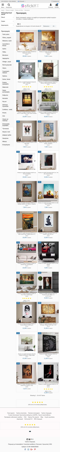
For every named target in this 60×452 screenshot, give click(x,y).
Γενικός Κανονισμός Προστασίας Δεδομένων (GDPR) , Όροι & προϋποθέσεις (29, 415)
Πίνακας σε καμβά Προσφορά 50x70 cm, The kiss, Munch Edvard (48, 173)
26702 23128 (48, 296)
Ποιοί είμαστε (11, 413)
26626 (48, 175)
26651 (26, 235)
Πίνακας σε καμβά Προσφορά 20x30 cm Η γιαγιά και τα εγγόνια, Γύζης (26, 385)
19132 (26, 114)
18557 (48, 84)
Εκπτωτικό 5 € (28, 419)
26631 (26, 205)
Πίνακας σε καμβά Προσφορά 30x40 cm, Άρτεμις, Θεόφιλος (48, 143)
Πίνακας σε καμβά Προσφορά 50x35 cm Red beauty (48, 264)
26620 (48, 145)
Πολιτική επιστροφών (34, 413)
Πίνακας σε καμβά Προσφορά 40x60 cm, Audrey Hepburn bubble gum (27, 324)
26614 (26, 145)
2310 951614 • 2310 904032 (8, 1)
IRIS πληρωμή (38, 419)
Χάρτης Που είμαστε (33, 417)
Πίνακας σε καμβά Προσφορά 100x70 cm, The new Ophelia (26, 173)
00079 (26, 54)
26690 (26, 386)
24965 (48, 356)
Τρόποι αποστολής (21, 413)
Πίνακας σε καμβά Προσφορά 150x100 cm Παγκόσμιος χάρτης (26, 52)
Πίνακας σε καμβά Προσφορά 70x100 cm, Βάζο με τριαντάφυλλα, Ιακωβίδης (48, 82)
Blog (42, 417)
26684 (48, 266)
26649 (48, 205)
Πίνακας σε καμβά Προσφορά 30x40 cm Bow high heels (27, 143)
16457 (26, 84)
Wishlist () (55, 1)
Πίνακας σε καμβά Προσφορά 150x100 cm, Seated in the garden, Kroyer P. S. (48, 113)
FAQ (25, 417)
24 (54, 26)
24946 (48, 114)
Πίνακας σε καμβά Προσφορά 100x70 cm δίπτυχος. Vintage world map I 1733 (48, 324)
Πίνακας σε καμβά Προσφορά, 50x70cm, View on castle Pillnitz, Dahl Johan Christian (27, 113)
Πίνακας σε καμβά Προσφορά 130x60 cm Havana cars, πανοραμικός (27, 264)
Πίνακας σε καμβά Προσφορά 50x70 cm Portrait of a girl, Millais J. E (48, 294)
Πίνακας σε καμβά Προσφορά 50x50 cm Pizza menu (48, 354)
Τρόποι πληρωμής (46, 413)
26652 (48, 235)
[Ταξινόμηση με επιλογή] (46, 26)
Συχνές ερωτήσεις (49, 417)
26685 (26, 296)
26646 (48, 386)
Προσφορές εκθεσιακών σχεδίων (13, 417)
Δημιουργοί (20, 419)
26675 (26, 266)
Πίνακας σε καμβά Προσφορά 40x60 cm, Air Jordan (48, 385)
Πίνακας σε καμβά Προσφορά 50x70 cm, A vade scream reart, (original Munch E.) (26, 233)
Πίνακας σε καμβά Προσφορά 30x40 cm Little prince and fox (48, 203)
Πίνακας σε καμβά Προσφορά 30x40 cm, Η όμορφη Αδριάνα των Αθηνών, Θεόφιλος (26, 203)
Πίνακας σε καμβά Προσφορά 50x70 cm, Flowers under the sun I (48, 233)
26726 (48, 326)
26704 (26, 326)
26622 (26, 175)
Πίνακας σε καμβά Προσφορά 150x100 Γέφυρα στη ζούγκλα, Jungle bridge (26, 354)
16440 (48, 54)
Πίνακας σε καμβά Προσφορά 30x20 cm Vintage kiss (48, 52)
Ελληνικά (22, 1)
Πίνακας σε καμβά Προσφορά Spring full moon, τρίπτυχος (27, 82)
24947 (26, 356)
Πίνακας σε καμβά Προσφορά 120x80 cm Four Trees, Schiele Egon (27, 294)
